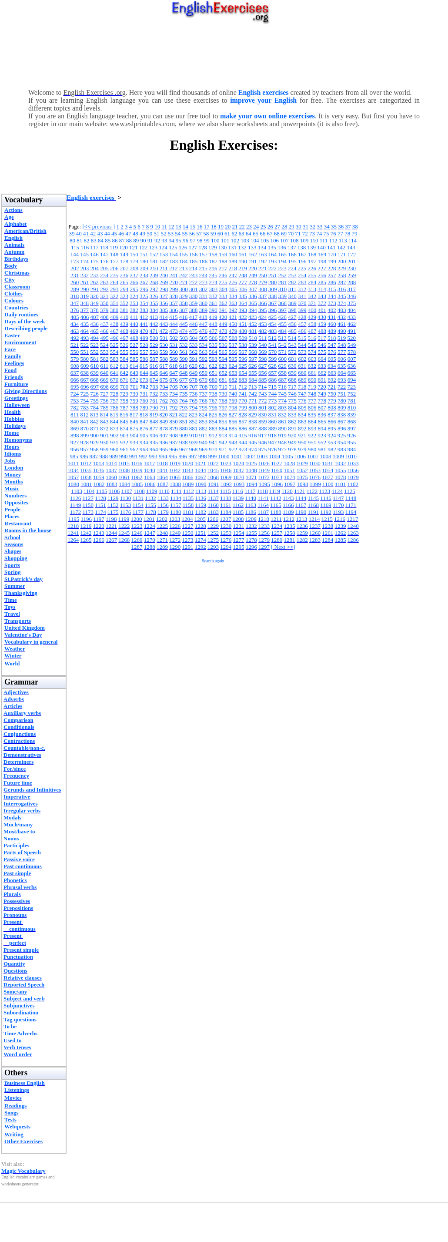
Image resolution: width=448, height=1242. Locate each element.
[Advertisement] (224, 54)
